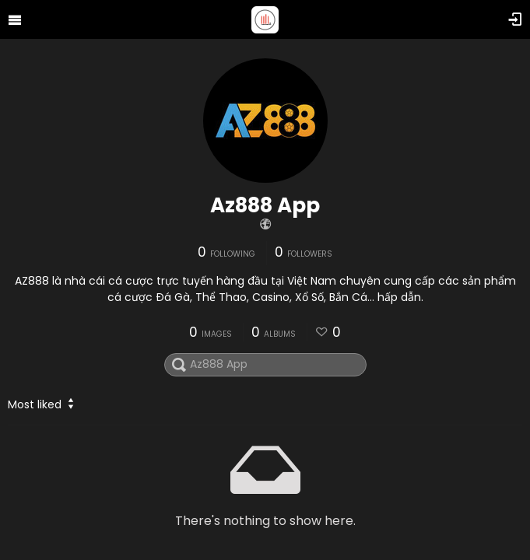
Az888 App (265, 205)
